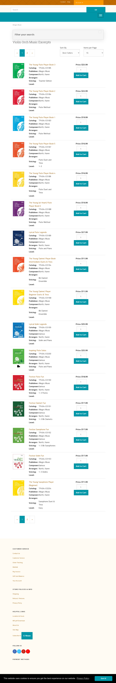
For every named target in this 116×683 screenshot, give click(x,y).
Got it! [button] (103, 678)
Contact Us (16, 553)
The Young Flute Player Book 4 (42, 173)
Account (79, 2)
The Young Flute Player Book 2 (42, 91)
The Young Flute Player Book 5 (42, 143)
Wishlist (15, 567)
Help (68, 2)
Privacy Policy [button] (83, 678)
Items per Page (90, 47)
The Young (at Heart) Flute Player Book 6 (40, 204)
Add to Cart (81, 75)
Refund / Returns (18, 598)
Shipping (16, 594)
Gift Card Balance (18, 576)
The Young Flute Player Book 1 (42, 117)
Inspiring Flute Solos (37, 350)
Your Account (17, 580)
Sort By (63, 47)
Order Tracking (17, 562)
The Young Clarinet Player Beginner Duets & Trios (40, 293)
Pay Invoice (16, 571)
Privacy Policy (17, 603)
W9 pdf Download (19, 620)
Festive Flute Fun (36, 376)
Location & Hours (18, 616)
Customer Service (19, 558)
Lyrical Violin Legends (38, 324)
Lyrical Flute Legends (38, 232)
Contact (63, 2)
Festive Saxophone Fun (39, 429)
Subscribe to (23, 635)
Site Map (16, 630)
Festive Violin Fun (36, 455)
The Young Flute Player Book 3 (42, 64)
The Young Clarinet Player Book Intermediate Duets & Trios (42, 260)
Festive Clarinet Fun (37, 402)
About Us (16, 625)
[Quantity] (82, 70)
